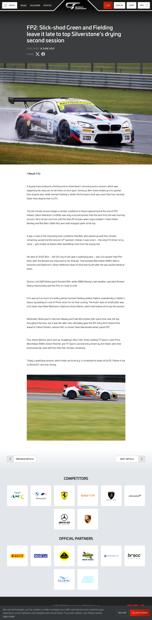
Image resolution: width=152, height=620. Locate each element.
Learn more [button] (9, 616)
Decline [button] (122, 612)
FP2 (38, 173)
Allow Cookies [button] (140, 612)
